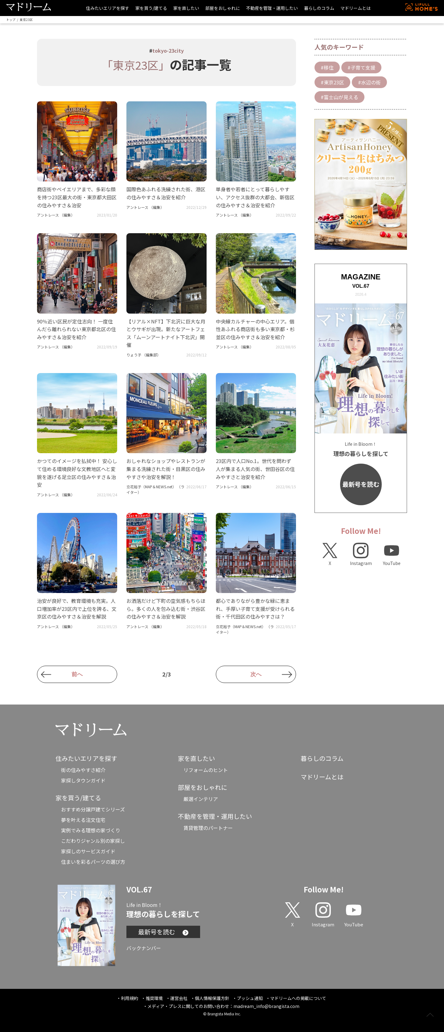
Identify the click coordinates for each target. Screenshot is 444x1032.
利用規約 (129, 998)
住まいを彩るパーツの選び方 (93, 861)
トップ (10, 19)
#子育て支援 (361, 67)
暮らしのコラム (319, 8)
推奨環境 (154, 998)
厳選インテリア (200, 798)
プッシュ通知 (250, 998)
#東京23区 (332, 82)
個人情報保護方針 (212, 998)
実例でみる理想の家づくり (90, 830)
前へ (77, 674)
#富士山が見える (339, 97)
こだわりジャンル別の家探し (93, 840)
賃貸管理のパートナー (208, 827)
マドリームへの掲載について (298, 998)
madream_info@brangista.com (266, 1006)
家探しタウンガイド (83, 780)
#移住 (327, 67)
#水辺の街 (369, 82)
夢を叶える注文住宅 (83, 819)
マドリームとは (355, 8)
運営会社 (178, 998)
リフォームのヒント (205, 770)
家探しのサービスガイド (88, 851)
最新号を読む (360, 484)
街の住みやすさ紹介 (83, 770)
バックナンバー (143, 948)
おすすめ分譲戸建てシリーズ (93, 809)
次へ (255, 674)
